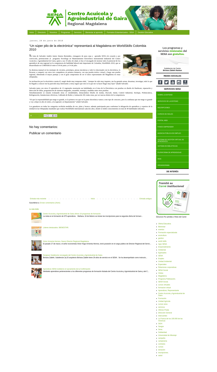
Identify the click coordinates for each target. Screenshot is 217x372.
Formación (162, 298)
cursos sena (162, 304)
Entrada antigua (146, 199)
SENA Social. (163, 282)
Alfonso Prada (163, 310)
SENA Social (163, 270)
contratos (161, 344)
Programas (65, 32)
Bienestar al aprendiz (94, 32)
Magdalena (162, 276)
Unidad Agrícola (164, 301)
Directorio (42, 32)
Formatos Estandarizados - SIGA (120, 32)
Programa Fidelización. (167, 279)
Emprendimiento (164, 247)
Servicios (78, 32)
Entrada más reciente (38, 199)
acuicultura (162, 235)
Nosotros (53, 32)
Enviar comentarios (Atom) (50, 203)
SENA (160, 256)
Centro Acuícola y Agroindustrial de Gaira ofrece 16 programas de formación (72, 214)
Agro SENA (162, 244)
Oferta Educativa (164, 224)
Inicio (32, 32)
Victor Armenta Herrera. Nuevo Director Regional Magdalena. (66, 241)
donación (161, 350)
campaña (161, 338)
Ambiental (162, 250)
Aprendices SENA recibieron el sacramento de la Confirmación (66, 269)
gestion (161, 238)
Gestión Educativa (145, 32)
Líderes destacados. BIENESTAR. (56, 228)
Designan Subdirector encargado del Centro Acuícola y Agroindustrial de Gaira (72, 255)
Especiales (162, 264)
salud (160, 355)
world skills (162, 241)
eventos (161, 230)
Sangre (161, 326)
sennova (161, 307)
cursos (160, 347)
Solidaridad (162, 332)
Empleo (161, 259)
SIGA (160, 324)
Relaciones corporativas (167, 267)
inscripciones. (163, 353)
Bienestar (161, 227)
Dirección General (165, 313)
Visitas (160, 273)
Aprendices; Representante (168, 290)
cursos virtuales (164, 285)
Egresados (162, 253)
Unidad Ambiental (165, 261)
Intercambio (162, 316)
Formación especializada (167, 233)
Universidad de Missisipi (167, 335)
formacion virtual (164, 288)
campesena (162, 341)
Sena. (160, 329)
